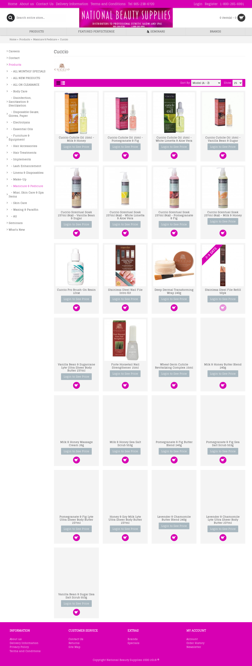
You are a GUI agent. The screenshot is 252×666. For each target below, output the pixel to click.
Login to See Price (76, 146)
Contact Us (76, 639)
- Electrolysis (19, 122)
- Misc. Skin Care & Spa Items (26, 194)
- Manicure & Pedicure (26, 185)
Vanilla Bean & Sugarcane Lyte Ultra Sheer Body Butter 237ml (76, 367)
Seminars (16, 222)
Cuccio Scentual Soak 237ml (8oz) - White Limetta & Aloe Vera (125, 215)
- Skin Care (18, 202)
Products (15, 64)
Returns (74, 643)
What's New (17, 229)
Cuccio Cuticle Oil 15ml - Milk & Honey (76, 139)
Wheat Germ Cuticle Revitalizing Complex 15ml (174, 366)
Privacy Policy (19, 647)
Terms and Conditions (25, 651)
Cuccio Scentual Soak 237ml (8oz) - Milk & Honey (223, 213)
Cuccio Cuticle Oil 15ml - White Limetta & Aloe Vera (174, 139)
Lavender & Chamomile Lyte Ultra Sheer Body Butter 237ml (223, 519)
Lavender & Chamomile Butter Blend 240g (174, 518)
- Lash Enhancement (25, 165)
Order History (195, 643)
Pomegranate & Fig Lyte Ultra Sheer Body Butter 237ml (76, 519)
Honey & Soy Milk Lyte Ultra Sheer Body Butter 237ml (125, 519)
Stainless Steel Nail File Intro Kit (125, 291)
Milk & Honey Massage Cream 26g (76, 443)
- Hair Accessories (23, 145)
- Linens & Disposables (26, 172)
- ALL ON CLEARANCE (24, 84)
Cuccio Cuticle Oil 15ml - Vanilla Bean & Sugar (223, 139)
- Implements (20, 159)
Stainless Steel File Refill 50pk (223, 291)
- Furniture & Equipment (19, 137)
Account (192, 639)
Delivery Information (24, 643)
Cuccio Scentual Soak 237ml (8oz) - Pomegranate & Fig (174, 215)
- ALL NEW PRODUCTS (24, 77)
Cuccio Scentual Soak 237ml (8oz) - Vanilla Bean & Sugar (76, 215)
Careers (14, 51)
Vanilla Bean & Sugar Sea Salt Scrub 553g (76, 596)
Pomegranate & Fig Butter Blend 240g (174, 443)
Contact (14, 57)
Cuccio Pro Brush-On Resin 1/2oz (76, 291)
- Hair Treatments (22, 152)
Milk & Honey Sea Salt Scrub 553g (125, 443)
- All (13, 216)
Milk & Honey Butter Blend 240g (223, 366)
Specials (133, 643)
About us (16, 639)
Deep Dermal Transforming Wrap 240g (174, 291)
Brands (133, 639)
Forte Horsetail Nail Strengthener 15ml (125, 366)
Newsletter (193, 647)
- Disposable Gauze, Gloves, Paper (24, 113)
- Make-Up (17, 179)
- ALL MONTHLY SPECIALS (27, 71)
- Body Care (18, 91)
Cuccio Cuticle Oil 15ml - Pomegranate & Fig (125, 139)
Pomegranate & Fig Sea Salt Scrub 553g (223, 443)
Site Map (74, 647)
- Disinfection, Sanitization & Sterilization (20, 101)
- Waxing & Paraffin (23, 209)
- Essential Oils (21, 129)
